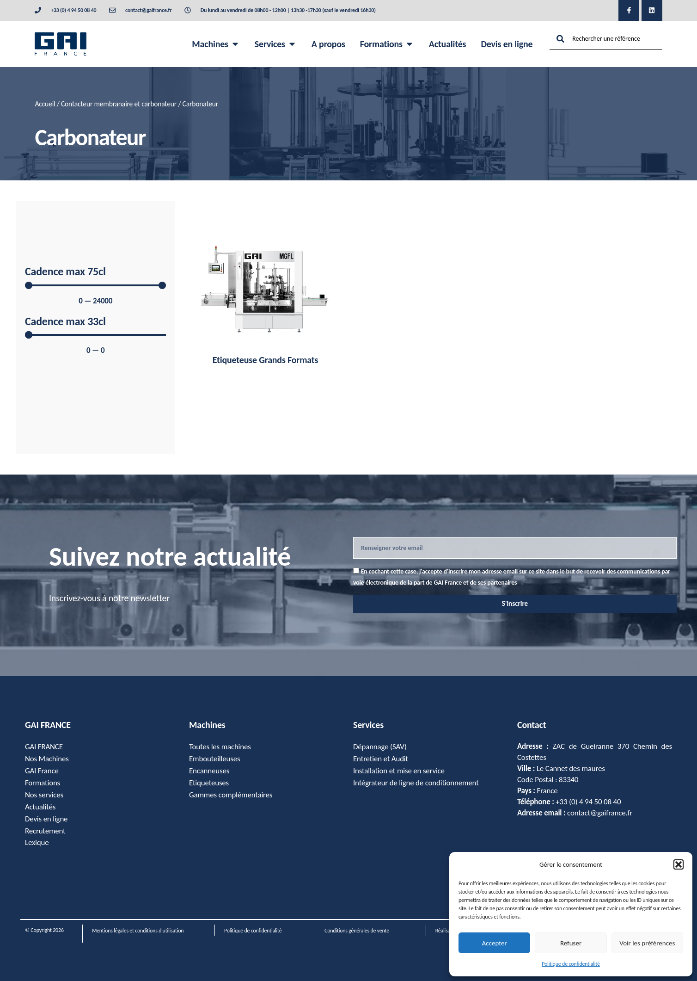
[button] (678, 864)
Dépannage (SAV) (380, 747)
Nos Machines (47, 759)
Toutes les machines (220, 747)
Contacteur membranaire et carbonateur (119, 103)
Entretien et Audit (380, 759)
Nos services (44, 795)
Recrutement (45, 831)
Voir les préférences (647, 943)
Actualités (40, 807)
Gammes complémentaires (231, 795)
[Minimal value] (95, 285)
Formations (42, 783)
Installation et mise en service (399, 771)
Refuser (570, 943)
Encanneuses (209, 771)
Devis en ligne (46, 819)
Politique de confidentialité (571, 964)
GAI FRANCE (44, 747)
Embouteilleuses (214, 759)
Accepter (494, 943)
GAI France (42, 771)
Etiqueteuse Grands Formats (265, 359)
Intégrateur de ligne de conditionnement (416, 783)
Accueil (45, 103)
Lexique (37, 843)
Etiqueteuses (209, 783)
